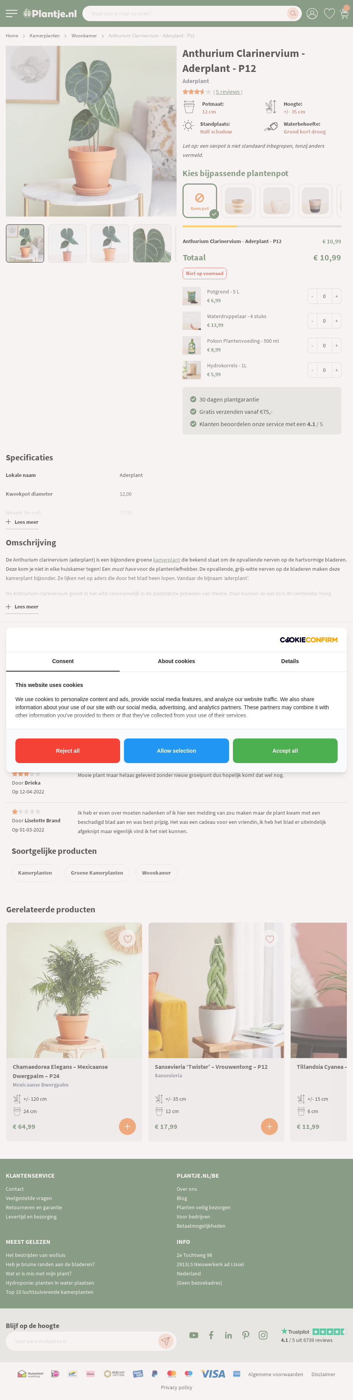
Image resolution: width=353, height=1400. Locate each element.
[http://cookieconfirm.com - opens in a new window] (309, 640)
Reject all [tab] (67, 751)
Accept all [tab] (285, 751)
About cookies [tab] (176, 661)
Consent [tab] (63, 661)
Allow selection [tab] (176, 751)
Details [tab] (290, 661)
